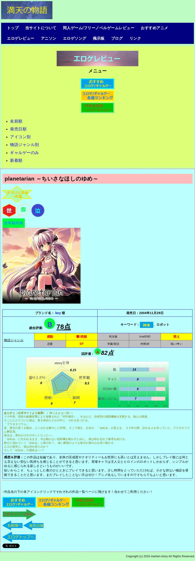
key (57, 313)
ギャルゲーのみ (24, 152)
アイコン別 (20, 137)
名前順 (16, 121)
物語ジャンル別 (24, 144)
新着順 (16, 160)
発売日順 (18, 129)
